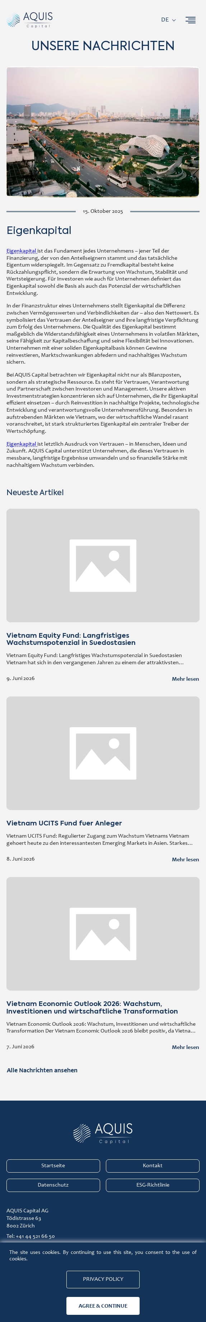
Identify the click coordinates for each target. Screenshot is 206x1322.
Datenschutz (53, 1185)
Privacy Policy (103, 1279)
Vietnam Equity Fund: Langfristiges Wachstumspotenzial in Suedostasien (102, 597)
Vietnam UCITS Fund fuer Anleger (102, 781)
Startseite (53, 1166)
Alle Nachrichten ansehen (42, 1070)
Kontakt (153, 1166)
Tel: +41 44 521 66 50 (30, 1236)
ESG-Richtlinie (152, 1185)
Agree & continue (103, 1305)
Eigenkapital (21, 251)
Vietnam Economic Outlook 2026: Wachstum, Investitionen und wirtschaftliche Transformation (102, 965)
